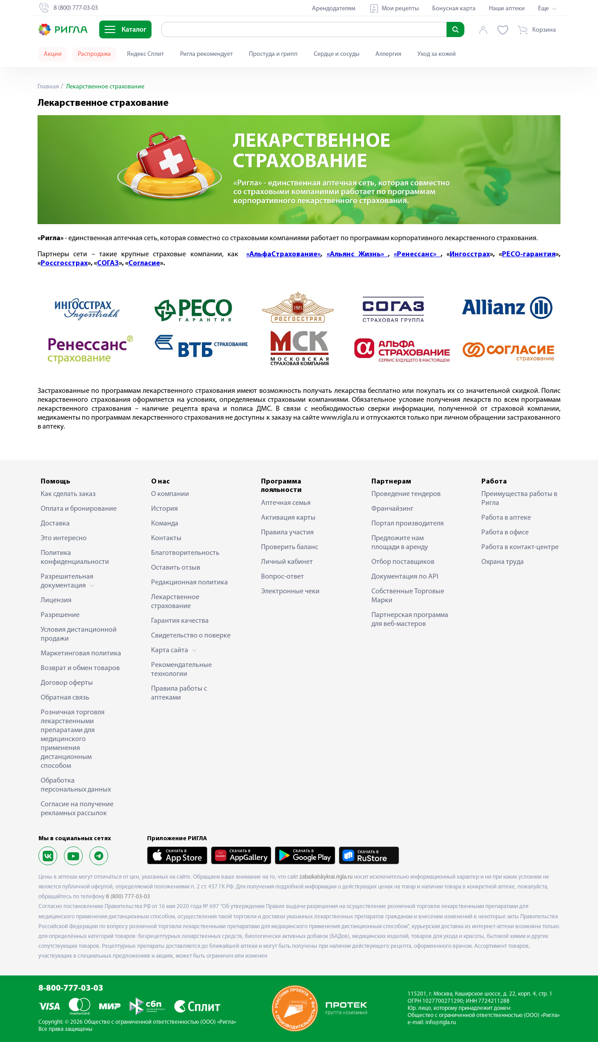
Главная (48, 86)
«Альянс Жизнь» (357, 254)
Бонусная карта (454, 8)
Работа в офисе (505, 532)
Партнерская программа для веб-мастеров (409, 620)
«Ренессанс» (417, 254)
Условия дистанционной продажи (79, 634)
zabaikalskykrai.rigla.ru (326, 877)
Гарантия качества (180, 621)
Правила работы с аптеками (179, 693)
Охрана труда (502, 562)
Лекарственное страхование (175, 602)
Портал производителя (407, 523)
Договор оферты (67, 683)
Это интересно (64, 538)
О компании (170, 494)
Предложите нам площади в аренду (399, 543)
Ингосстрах (470, 254)
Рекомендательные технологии (181, 670)
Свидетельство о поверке (191, 635)
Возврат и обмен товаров (80, 668)
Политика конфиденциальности (75, 558)
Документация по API (404, 576)
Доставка (55, 523)
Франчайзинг (392, 509)
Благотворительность (185, 553)
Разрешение (60, 615)
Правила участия (287, 532)
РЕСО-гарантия (529, 254)
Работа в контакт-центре (520, 547)
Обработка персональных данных (76, 785)
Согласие (144, 263)
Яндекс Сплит (145, 54)
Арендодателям (333, 8)
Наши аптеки (507, 8)
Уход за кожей (436, 54)
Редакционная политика (189, 582)
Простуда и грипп (273, 54)
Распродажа (94, 54)
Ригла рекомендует (206, 54)
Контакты (166, 538)
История (164, 509)
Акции (53, 54)
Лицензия (56, 600)
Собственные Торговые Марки (407, 596)
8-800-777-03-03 (70, 988)
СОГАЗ (108, 263)
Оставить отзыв (175, 567)
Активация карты (288, 517)
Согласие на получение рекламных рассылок (77, 809)
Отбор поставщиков (402, 562)
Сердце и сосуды (336, 54)
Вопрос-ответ (282, 576)
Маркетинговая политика (81, 653)
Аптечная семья (286, 503)
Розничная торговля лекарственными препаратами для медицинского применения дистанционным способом (73, 739)
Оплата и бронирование (79, 509)
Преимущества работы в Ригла (519, 499)
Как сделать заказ (68, 494)
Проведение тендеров (406, 494)
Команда (164, 523)
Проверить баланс (289, 547)
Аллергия (388, 54)
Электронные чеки (290, 591)
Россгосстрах (64, 263)
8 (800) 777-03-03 (128, 897)
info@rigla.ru (440, 1022)
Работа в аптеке (506, 517)
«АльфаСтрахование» (283, 254)
